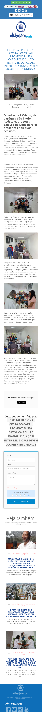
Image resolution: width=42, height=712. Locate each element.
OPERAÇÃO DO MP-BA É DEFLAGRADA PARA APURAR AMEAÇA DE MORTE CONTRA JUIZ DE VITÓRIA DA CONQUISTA (21, 613)
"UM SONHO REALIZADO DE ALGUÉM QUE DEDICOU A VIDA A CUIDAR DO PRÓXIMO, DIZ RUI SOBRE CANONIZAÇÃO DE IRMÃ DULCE (21, 663)
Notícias (8, 554)
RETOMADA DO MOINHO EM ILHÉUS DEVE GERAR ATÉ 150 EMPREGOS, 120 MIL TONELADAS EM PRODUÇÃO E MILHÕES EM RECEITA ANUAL (21, 563)
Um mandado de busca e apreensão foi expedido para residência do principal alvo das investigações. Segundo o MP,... (21, 621)
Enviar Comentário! (21, 501)
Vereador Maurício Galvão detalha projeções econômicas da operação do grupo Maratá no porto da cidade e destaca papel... (21, 572)
